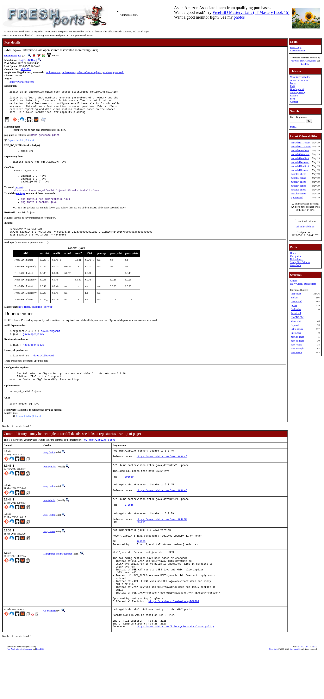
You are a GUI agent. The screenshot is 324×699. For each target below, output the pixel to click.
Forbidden (296, 309)
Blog (292, 98)
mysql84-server (298, 185)
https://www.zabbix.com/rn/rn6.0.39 (162, 544)
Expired (295, 325)
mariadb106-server (300, 154)
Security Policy (297, 92)
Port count (296, 293)
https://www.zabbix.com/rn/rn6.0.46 (162, 476)
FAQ (292, 86)
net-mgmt (16, 55)
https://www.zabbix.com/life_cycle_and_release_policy (175, 672)
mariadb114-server (300, 162)
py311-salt (118, 72)
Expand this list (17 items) (21, 145)
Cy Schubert (49, 651)
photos (239, 17)
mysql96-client (298, 189)
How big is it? (297, 89)
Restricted (296, 313)
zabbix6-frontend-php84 (89, 72)
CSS (307, 692)
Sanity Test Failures (300, 262)
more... (293, 126)
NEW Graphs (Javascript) (303, 283)
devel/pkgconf (50, 343)
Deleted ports (296, 259)
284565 (141, 570)
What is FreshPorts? (300, 77)
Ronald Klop (49, 485)
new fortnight (297, 348)
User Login (295, 47)
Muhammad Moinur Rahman (57, 583)
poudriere (107, 72)
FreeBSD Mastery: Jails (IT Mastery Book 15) (251, 12)
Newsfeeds (295, 265)
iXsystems (311, 61)
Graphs (293, 280)
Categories (295, 256)
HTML (301, 692)
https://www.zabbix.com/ (22, 82)
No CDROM (297, 317)
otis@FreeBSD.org (27, 60)
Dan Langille (295, 694)
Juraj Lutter (49, 469)
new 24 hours (297, 336)
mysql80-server (298, 177)
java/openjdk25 (33, 347)
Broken (294, 297)
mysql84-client (298, 181)
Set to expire (297, 329)
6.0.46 (7, 55)
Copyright (273, 694)
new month (296, 352)
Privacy (294, 95)
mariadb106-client (300, 150)
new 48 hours (297, 340)
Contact (294, 101)
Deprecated (296, 301)
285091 (141, 548)
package (20, 202)
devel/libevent (43, 369)
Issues (293, 83)
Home (293, 253)
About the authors (299, 80)
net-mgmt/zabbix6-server (100, 457)
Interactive (296, 332)
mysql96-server (298, 193)
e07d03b (26, 69)
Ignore (294, 305)
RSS (315, 692)
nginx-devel (297, 197)
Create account (297, 50)
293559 (129, 498)
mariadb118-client (300, 166)
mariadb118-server (300, 170)
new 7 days (296, 344)
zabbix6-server (53, 72)
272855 (129, 529)
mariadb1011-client (300, 142)
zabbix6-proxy (69, 72)
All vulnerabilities (305, 226)
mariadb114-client (300, 158)
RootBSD (305, 64)
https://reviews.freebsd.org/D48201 (174, 642)
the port (19, 195)
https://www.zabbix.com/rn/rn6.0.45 (162, 514)
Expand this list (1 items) (28, 433)
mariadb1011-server (301, 146)
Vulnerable (296, 321)
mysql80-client (298, 174)
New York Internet (298, 61)
